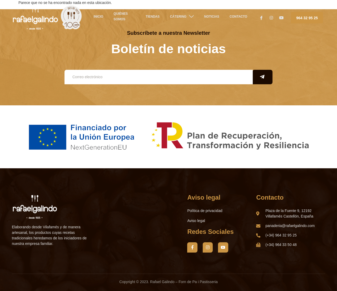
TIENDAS (151, 18)
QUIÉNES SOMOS (117, 18)
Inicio (95, 18)
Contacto (235, 18)
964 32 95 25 (307, 18)
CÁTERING (179, 18)
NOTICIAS (208, 18)
